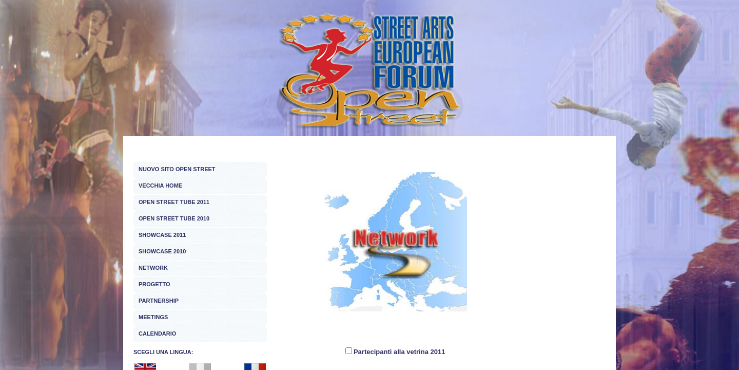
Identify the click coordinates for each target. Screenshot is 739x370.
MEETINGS (153, 317)
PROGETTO (154, 284)
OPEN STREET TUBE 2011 (174, 202)
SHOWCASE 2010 (162, 251)
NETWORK (153, 268)
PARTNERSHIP (159, 301)
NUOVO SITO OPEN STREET (177, 169)
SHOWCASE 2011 (162, 235)
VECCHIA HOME (160, 185)
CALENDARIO (157, 333)
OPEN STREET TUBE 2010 (174, 218)
